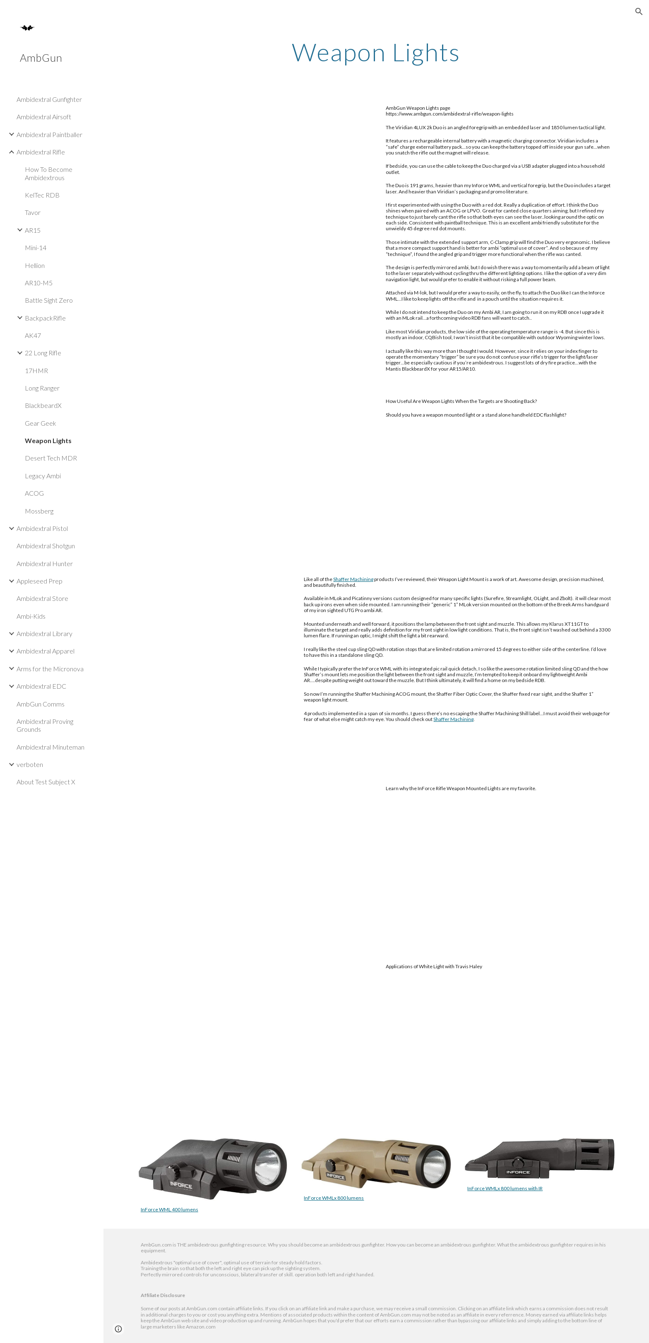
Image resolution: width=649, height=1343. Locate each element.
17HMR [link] (36, 370)
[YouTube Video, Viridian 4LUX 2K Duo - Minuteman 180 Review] (253, 181)
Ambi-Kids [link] (31, 616)
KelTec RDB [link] (42, 195)
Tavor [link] (33, 212)
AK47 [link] (33, 335)
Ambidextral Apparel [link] (46, 651)
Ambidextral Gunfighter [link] (49, 99)
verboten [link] (30, 764)
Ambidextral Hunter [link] (45, 563)
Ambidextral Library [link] (44, 633)
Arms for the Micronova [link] (50, 669)
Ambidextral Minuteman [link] (50, 747)
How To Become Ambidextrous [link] (48, 173)
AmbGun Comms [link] (41, 704)
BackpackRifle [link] (45, 318)
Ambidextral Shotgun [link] (46, 546)
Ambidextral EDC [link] (41, 686)
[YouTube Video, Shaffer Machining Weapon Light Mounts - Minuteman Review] (212, 667)
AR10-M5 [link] (39, 283)
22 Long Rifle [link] (43, 353)
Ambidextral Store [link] (42, 598)
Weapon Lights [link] (48, 440)
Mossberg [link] (39, 511)
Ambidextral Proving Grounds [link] (45, 725)
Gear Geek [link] (40, 423)
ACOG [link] (34, 493)
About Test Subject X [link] (46, 782)
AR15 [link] (33, 230)
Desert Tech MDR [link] (51, 458)
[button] (639, 12)
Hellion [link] (35, 265)
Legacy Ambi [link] (43, 476)
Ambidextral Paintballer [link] (49, 134)
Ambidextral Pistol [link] (42, 528)
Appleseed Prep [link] (39, 581)
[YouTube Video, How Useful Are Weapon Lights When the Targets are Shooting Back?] (253, 474)
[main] (376, 52)
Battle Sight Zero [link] (49, 300)
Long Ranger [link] (42, 388)
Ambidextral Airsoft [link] (44, 117)
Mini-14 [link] (35, 247)
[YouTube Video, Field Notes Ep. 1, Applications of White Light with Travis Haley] (253, 1039)
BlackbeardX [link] (43, 405)
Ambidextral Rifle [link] (41, 152)
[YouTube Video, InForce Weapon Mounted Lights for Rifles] (253, 861)
